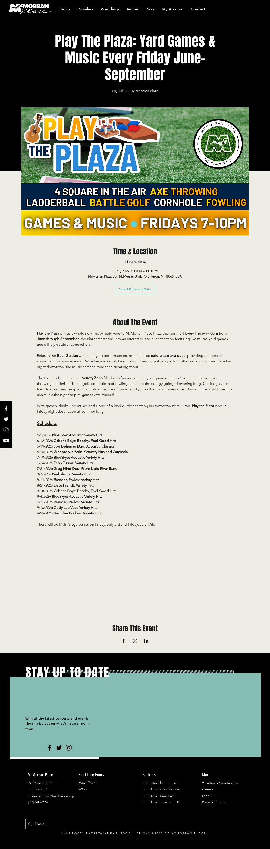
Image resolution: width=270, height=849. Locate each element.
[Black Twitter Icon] (59, 748)
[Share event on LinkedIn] (146, 641)
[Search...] (45, 824)
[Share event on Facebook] (123, 641)
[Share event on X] (135, 641)
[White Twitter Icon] (6, 419)
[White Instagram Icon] (6, 430)
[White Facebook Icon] (6, 408)
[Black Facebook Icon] (49, 748)
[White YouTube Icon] (6, 440)
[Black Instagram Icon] (69, 748)
